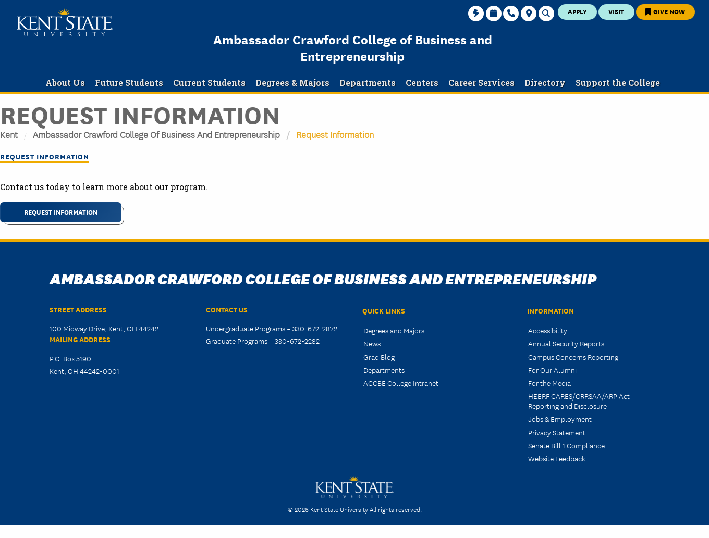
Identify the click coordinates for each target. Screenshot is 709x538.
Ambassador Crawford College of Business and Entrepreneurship (352, 47)
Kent (9, 134)
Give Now (665, 11)
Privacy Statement (556, 432)
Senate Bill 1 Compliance (566, 445)
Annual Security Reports (566, 343)
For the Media (549, 383)
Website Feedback (556, 458)
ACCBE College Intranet (400, 383)
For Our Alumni (552, 370)
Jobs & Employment (560, 418)
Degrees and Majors (393, 330)
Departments (384, 370)
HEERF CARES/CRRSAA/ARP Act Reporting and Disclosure (579, 400)
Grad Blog (379, 356)
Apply (577, 11)
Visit (616, 11)
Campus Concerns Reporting (573, 356)
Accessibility (547, 330)
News (372, 343)
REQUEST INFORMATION (61, 211)
